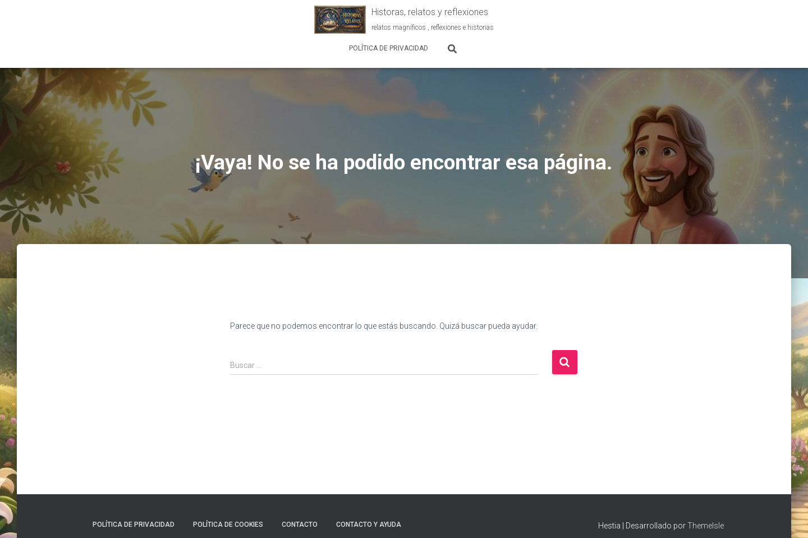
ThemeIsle (705, 525)
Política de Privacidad (388, 48)
